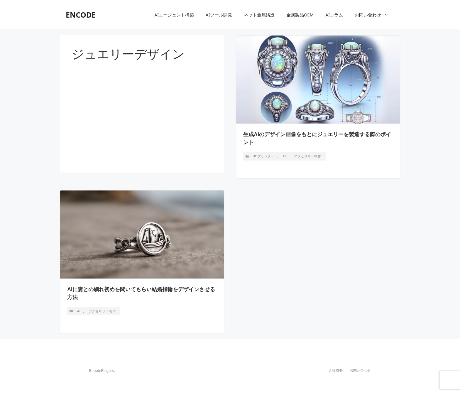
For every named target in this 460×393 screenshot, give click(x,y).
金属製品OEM (300, 15)
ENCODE (81, 15)
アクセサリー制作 (307, 156)
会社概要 (336, 370)
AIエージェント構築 (174, 15)
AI (284, 156)
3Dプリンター (264, 156)
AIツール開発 (219, 15)
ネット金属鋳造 (259, 15)
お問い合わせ (374, 14)
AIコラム (334, 15)
